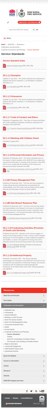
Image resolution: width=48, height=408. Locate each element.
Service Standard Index (14, 66)
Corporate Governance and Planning (13, 50)
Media (7, 327)
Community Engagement (13, 346)
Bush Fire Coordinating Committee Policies (21, 339)
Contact (7, 398)
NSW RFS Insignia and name (13, 381)
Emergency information (28, 22)
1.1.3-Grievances (12, 107)
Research (7, 371)
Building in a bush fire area (13, 317)
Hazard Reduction (11, 315)
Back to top (38, 403)
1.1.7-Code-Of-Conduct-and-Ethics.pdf (19, 128)
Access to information (11, 361)
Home (3, 44)
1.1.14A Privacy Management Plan (18, 193)
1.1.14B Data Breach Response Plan (19, 218)
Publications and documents (10, 47)
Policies (9, 337)
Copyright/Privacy (27, 398)
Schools (6, 376)
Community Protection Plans (14, 324)
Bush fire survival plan (11, 295)
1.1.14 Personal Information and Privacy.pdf (21, 169)
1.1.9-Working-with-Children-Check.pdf (19, 145)
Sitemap (15, 398)
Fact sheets (8, 300)
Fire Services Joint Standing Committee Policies (22, 341)
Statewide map (10, 310)
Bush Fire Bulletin (10, 356)
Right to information (11, 344)
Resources (20, 44)
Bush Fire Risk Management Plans (16, 322)
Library (6, 366)
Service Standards (33, 50)
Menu (11, 39)
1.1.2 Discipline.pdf (13, 86)
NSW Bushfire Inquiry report (14, 349)
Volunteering (9, 312)
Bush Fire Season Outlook (13, 320)
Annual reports (9, 329)
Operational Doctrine (11, 351)
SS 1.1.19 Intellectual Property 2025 (18, 273)
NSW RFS (11, 44)
